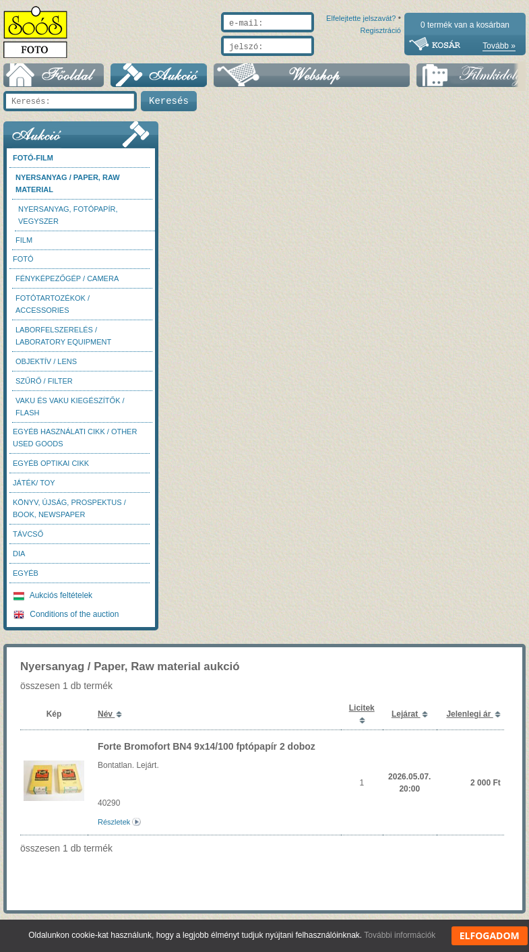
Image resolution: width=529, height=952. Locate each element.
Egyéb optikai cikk (51, 470)
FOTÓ (23, 266)
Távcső (28, 541)
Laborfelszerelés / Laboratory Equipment (63, 342)
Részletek (114, 829)
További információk (399, 935)
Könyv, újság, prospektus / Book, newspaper (69, 515)
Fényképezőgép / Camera (67, 285)
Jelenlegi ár (469, 720)
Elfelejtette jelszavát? (317, 62)
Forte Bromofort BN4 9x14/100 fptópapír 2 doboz (206, 753)
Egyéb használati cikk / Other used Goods (75, 444)
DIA (19, 560)
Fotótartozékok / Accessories (52, 311)
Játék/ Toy (34, 489)
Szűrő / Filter (44, 388)
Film (23, 247)
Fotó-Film (33, 164)
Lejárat (406, 720)
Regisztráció (380, 62)
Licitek (362, 714)
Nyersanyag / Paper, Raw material (67, 190)
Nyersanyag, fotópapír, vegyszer (68, 222)
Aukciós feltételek (52, 602)
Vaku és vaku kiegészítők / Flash (70, 413)
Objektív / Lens (46, 368)
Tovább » (499, 46)
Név (106, 720)
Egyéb (25, 580)
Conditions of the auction (66, 621)
